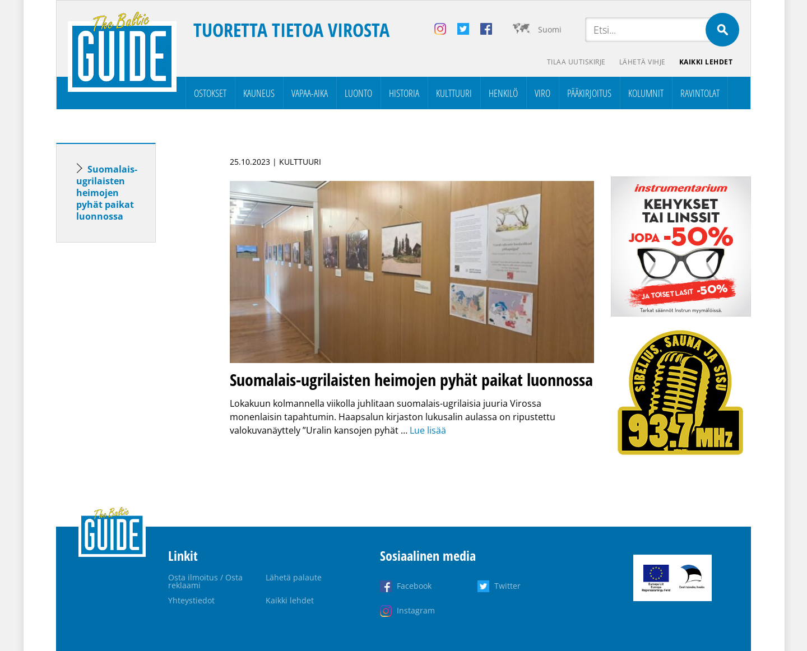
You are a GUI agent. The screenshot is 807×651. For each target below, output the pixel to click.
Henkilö (503, 93)
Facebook (414, 585)
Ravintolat (700, 93)
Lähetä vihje (642, 62)
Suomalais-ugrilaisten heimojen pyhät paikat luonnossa (106, 192)
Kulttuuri (454, 93)
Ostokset (210, 93)
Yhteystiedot (191, 600)
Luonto (358, 93)
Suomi (550, 29)
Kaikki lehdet (706, 62)
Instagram (416, 610)
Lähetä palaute (294, 577)
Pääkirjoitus (589, 93)
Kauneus (259, 93)
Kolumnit (646, 93)
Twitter (507, 585)
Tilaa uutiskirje (576, 62)
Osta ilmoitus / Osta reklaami (205, 581)
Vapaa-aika (309, 93)
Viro (542, 93)
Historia (404, 93)
